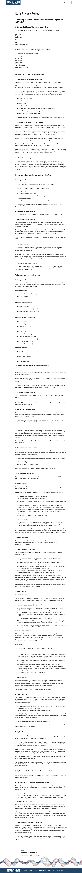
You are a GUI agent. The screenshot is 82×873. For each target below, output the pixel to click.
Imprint (49, 870)
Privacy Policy (42, 870)
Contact (25, 870)
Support (30, 870)
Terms (35, 870)
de (65, 2)
